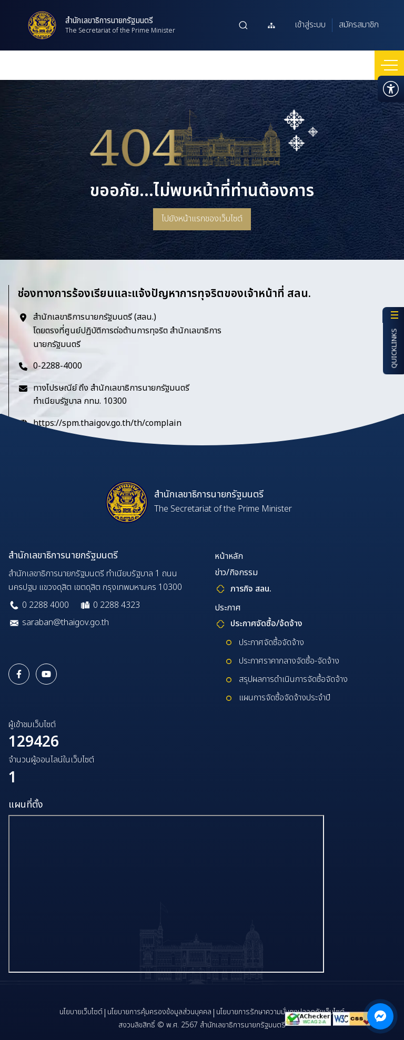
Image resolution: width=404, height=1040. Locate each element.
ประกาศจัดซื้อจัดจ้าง (271, 642)
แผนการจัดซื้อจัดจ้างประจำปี (284, 697)
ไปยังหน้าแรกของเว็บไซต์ (202, 218)
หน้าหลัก (229, 556)
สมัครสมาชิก (359, 24)
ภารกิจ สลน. (250, 589)
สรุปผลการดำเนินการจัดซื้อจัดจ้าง (293, 679)
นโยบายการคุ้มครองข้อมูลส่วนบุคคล (159, 1011)
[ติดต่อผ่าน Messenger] (380, 1016)
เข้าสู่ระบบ (310, 24)
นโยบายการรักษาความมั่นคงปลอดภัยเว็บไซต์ (280, 1011)
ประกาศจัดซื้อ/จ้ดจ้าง (266, 623)
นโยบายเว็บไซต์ (81, 1011)
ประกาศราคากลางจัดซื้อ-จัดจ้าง (289, 661)
